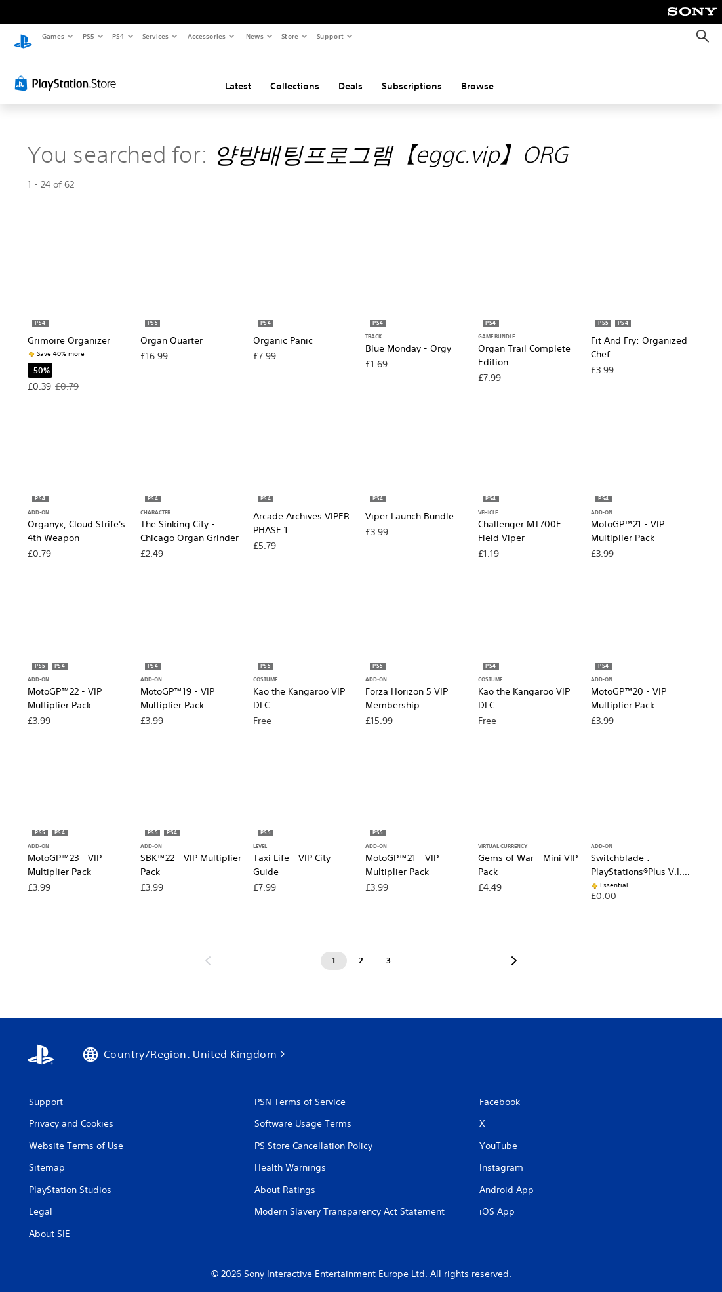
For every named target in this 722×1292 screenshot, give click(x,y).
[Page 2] (361, 949)
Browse (477, 74)
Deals (350, 74)
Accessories (207, 36)
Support (330, 36)
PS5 (88, 36)
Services (155, 36)
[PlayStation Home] (23, 37)
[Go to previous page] (208, 949)
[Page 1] (334, 949)
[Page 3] (389, 949)
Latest (238, 74)
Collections (294, 74)
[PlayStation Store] (68, 71)
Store (290, 36)
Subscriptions (412, 74)
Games (52, 36)
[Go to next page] (514, 949)
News (254, 36)
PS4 (118, 36)
